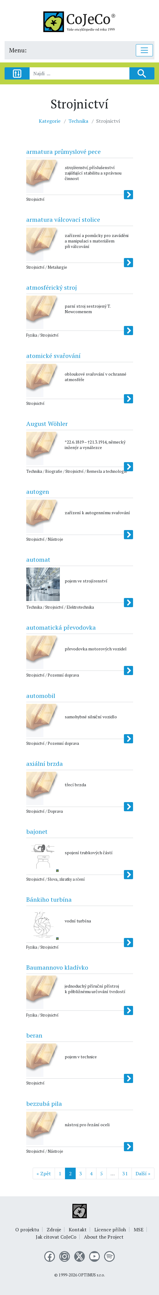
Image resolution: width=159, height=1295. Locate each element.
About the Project (104, 1236)
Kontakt (78, 1229)
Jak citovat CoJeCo (56, 1236)
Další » (143, 1173)
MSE (138, 1229)
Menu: (18, 50)
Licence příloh (110, 1229)
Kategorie (49, 121)
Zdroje (54, 1229)
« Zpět (44, 1173)
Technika (78, 121)
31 (125, 1173)
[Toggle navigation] (144, 50)
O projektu (27, 1229)
